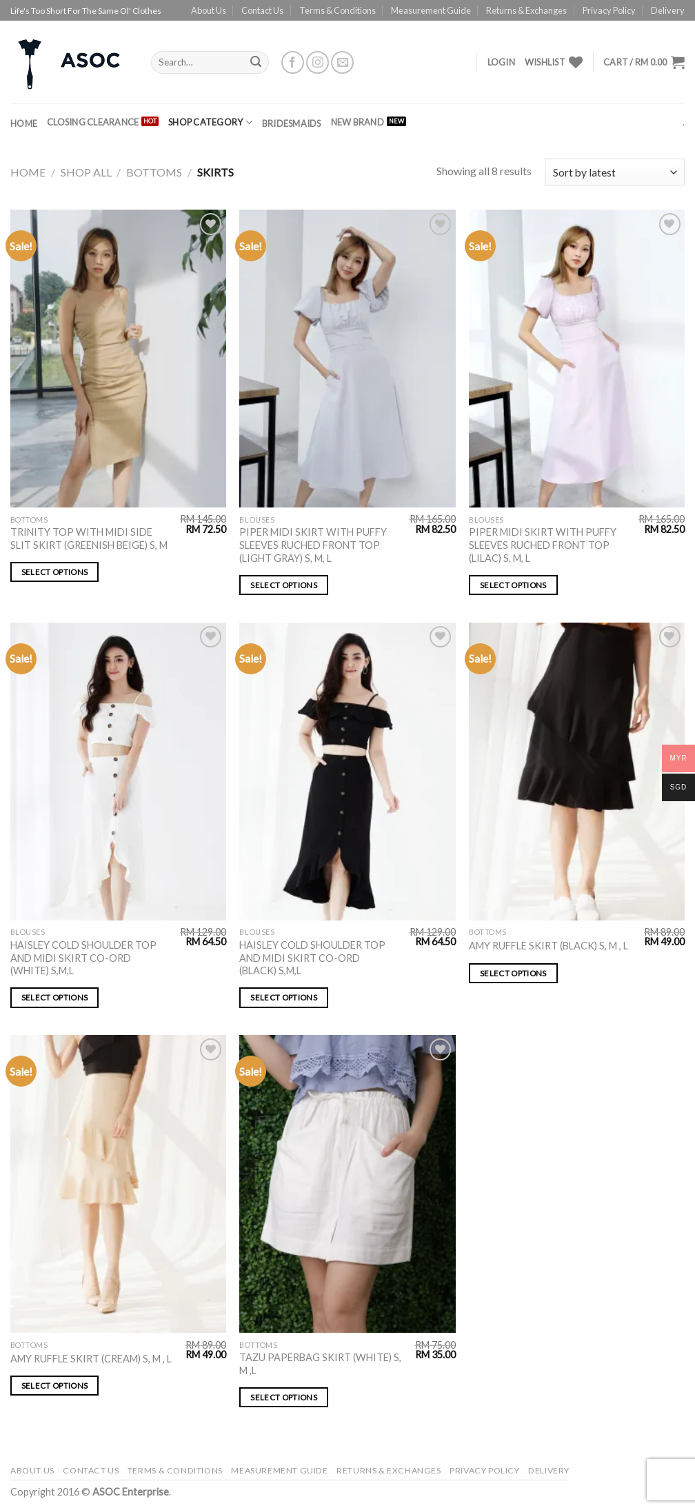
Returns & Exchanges (526, 10)
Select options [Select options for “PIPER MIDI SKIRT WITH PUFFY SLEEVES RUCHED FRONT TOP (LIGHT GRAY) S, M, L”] (283, 585)
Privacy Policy (609, 10)
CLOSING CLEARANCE (93, 122)
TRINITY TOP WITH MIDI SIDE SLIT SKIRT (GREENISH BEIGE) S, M (89, 538)
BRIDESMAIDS (291, 123)
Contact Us (262, 10)
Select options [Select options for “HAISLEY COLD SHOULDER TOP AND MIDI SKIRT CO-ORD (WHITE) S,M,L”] (54, 997)
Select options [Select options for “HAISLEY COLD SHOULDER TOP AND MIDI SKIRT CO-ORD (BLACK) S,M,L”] (283, 997)
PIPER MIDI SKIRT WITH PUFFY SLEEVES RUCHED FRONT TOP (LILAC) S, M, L (542, 544)
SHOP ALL (86, 172)
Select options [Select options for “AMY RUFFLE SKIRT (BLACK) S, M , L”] (513, 973)
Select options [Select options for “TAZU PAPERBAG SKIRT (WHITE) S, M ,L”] (283, 1397)
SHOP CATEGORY (210, 122)
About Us (208, 10)
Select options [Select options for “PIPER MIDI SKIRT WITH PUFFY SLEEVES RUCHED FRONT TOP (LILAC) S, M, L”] (513, 585)
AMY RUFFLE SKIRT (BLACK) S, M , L (548, 946)
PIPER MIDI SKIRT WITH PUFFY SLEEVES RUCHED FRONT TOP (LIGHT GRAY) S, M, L (313, 544)
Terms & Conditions (337, 10)
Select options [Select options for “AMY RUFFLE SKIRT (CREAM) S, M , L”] (54, 1385)
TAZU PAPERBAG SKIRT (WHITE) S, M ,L (320, 1363)
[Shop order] (615, 172)
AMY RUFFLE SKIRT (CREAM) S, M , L (91, 1359)
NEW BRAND (357, 122)
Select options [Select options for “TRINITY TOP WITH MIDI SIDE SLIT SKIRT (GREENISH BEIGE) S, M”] (54, 571)
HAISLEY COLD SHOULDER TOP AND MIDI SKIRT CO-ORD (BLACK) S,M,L (312, 957)
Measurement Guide (431, 10)
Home (23, 123)
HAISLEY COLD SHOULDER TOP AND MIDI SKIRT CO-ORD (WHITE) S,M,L (83, 957)
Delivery (668, 10)
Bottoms (154, 172)
